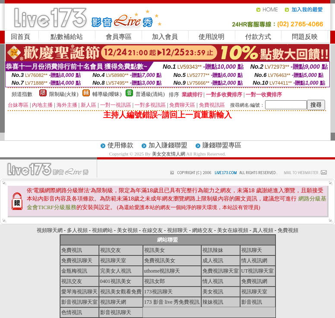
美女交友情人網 (168, 153)
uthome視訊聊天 (162, 271)
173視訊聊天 (158, 292)
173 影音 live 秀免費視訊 (172, 302)
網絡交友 (202, 230)
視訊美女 (154, 250)
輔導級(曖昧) (107, 94)
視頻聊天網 (50, 230)
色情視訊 (71, 312)
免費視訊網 (254, 281)
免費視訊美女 (159, 261)
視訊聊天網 (113, 302)
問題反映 (305, 36)
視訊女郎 (154, 281)
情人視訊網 (254, 261)
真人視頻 (263, 230)
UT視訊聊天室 (257, 271)
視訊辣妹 (212, 250)
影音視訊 (251, 302)
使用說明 (211, 36)
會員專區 (119, 36)
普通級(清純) (150, 94)
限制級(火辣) (64, 94)
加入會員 (165, 36)
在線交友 (152, 230)
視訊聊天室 (113, 261)
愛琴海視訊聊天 (79, 292)
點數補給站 (67, 36)
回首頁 (20, 36)
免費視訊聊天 (76, 261)
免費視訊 (71, 250)
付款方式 (258, 36)
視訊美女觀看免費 (121, 292)
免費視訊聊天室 (220, 271)
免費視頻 (288, 230)
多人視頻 (77, 230)
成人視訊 (212, 261)
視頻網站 (102, 230)
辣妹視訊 (212, 302)
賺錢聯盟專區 (221, 145)
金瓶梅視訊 (74, 271)
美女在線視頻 (232, 230)
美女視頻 (127, 230)
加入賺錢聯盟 (168, 145)
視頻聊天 (177, 230)
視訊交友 (110, 250)
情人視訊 (212, 281)
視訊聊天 (251, 250)
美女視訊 (212, 292)
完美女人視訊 (115, 271)
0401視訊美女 (115, 281)
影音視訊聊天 (115, 312)
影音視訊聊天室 (79, 302)
